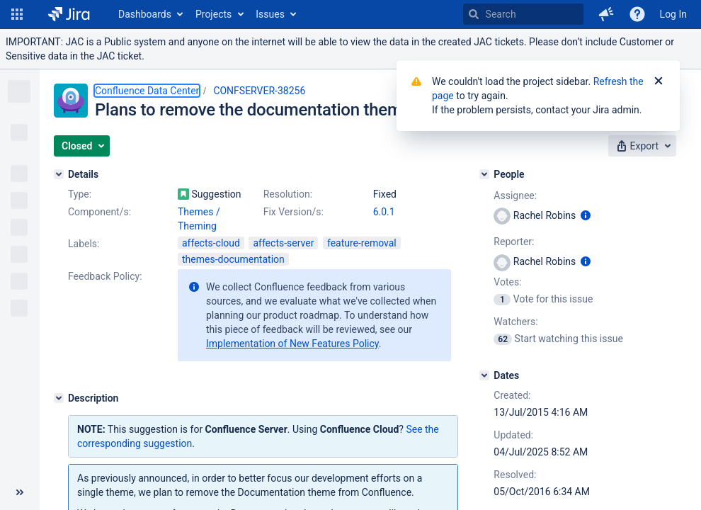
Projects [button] (213, 14)
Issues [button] (270, 14)
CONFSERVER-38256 (259, 90)
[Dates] (484, 375)
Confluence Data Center (147, 90)
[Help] (637, 14)
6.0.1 (384, 211)
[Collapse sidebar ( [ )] (20, 492)
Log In (673, 14)
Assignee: (515, 195)
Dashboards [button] (144, 14)
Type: (79, 194)
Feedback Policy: (105, 276)
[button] (17, 14)
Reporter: (514, 241)
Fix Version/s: (293, 211)
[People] (484, 174)
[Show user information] (585, 215)
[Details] (59, 174)
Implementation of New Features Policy (292, 343)
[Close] (658, 81)
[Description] (59, 398)
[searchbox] (523, 14)
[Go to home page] (69, 14)
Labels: (83, 243)
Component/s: (99, 211)
